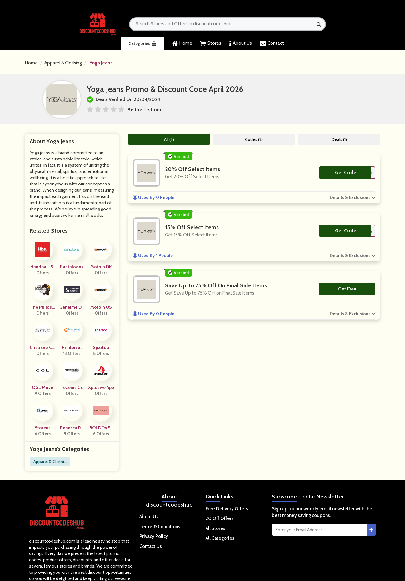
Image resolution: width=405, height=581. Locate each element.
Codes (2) (254, 139)
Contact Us (150, 546)
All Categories (220, 538)
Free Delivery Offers (227, 509)
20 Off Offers (220, 518)
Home (182, 43)
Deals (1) (339, 139)
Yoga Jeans (100, 63)
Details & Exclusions (350, 197)
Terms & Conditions (159, 526)
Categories (142, 43)
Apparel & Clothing (63, 63)
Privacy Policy (153, 536)
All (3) (169, 139)
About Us (240, 43)
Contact (272, 43)
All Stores (215, 528)
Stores (210, 43)
